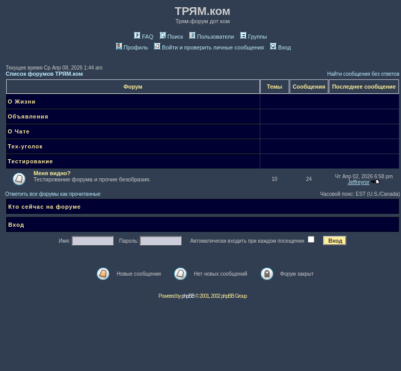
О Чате (19, 131)
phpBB (187, 296)
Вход (280, 47)
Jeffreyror (359, 182)
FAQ (143, 36)
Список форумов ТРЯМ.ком (44, 74)
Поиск (171, 36)
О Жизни (22, 101)
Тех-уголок (25, 146)
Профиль (132, 47)
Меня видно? (52, 173)
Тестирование (30, 161)
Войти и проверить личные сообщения (209, 47)
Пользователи (211, 36)
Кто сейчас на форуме (44, 207)
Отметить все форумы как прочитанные (53, 194)
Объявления (28, 116)
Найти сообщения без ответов (363, 74)
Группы (253, 36)
